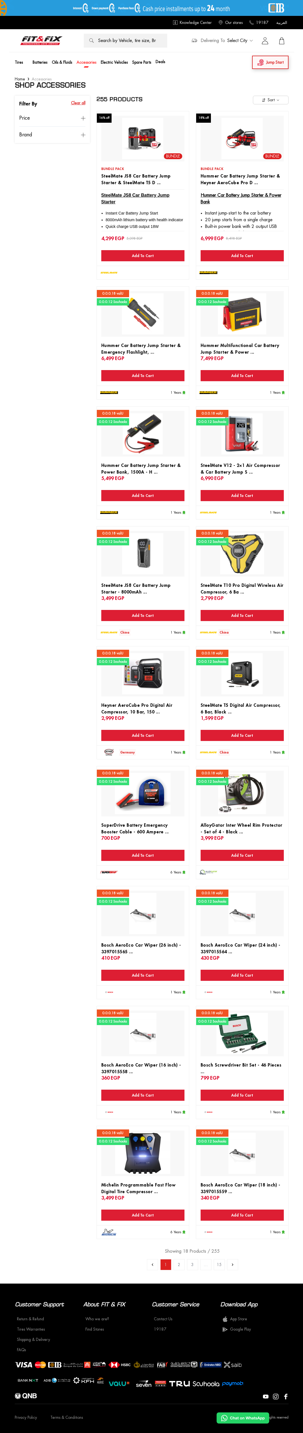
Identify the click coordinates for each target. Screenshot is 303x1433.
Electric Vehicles (114, 62)
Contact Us (163, 1319)
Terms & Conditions (66, 1417)
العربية (281, 22)
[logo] (41, 40)
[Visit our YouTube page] (265, 1396)
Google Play (236, 1329)
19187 (258, 22)
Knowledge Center (192, 22)
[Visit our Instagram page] (276, 1396)
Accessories (86, 62)
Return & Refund (30, 1319)
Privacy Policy (26, 1417)
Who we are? (97, 1319)
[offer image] (151, 8)
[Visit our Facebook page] (286, 1396)
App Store (234, 1319)
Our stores (230, 22)
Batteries (40, 62)
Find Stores (94, 1329)
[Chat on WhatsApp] (243, 1418)
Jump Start (270, 62)
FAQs (21, 1350)
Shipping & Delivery (33, 1339)
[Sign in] (265, 40)
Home (20, 79)
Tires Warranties (31, 1329)
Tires (19, 62)
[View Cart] (282, 40)
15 (219, 1265)
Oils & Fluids (62, 62)
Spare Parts (141, 62)
